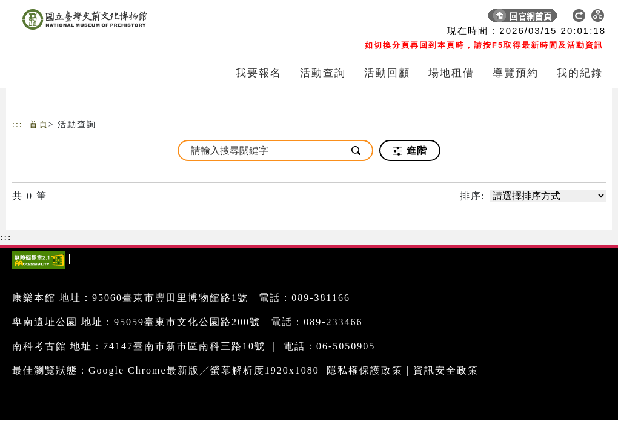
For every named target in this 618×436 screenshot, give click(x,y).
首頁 (38, 124)
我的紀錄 (580, 73)
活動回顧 (387, 73)
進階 (410, 150)
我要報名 (259, 73)
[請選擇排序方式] (548, 196)
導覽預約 (516, 73)
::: (17, 124)
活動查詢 (323, 73)
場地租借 (451, 73)
